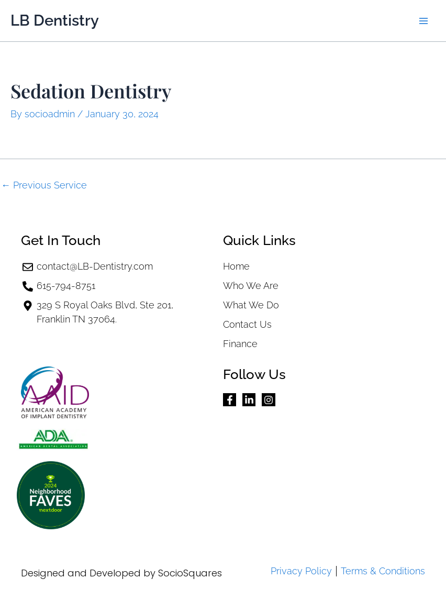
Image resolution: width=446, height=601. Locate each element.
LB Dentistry (54, 20)
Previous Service (44, 185)
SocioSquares (190, 573)
